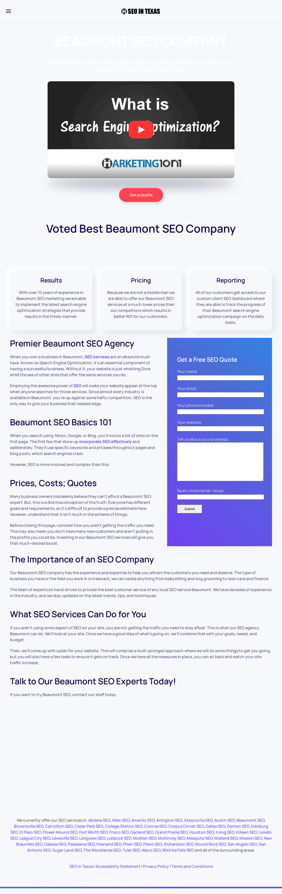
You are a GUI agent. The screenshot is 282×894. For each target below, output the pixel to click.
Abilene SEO (99, 824)
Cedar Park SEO (88, 830)
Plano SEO (152, 848)
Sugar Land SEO (67, 854)
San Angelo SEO (242, 848)
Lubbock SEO (119, 842)
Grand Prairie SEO (171, 836)
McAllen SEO (144, 842)
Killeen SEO (246, 836)
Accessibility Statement (118, 871)
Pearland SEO (108, 848)
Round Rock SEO (210, 848)
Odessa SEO (55, 848)
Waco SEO (151, 854)
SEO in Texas (81, 871)
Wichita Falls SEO (178, 854)
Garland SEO (142, 836)
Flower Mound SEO (60, 836)
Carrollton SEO (59, 830)
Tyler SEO (131, 854)
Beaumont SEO (251, 824)
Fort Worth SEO (93, 836)
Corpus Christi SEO (186, 830)
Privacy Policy (156, 871)
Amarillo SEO (143, 824)
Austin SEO (224, 824)
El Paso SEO (30, 836)
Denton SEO (238, 830)
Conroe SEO (155, 830)
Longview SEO (92, 842)
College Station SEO (123, 830)
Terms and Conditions (192, 871)
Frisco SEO (119, 836)
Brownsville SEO (28, 830)
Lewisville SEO (64, 842)
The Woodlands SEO (102, 854)
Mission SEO (250, 842)
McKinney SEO (171, 842)
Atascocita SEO (198, 824)
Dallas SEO (215, 830)
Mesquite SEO (199, 842)
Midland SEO (226, 842)
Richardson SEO (179, 848)
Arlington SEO (169, 824)
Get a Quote (141, 195)
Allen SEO (121, 824)
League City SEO (34, 842)
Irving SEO (225, 836)
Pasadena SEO (81, 848)
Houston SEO (201, 836)
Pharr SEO (132, 848)
